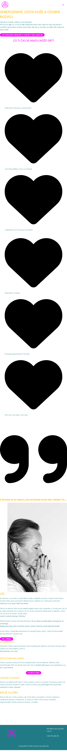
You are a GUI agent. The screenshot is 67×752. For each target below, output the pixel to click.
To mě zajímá (33, 675)
